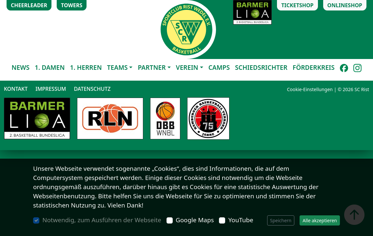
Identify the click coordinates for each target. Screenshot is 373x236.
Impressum (50, 88)
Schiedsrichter (261, 67)
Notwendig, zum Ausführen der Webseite (101, 220)
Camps (219, 67)
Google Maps (195, 220)
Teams (117, 67)
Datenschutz (92, 88)
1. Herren (86, 67)
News (20, 67)
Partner (152, 67)
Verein (187, 67)
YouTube (240, 220)
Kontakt (16, 88)
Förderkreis (314, 67)
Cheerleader (29, 5)
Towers (71, 5)
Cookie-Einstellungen (310, 89)
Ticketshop (297, 5)
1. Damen (50, 67)
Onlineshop (344, 5)
